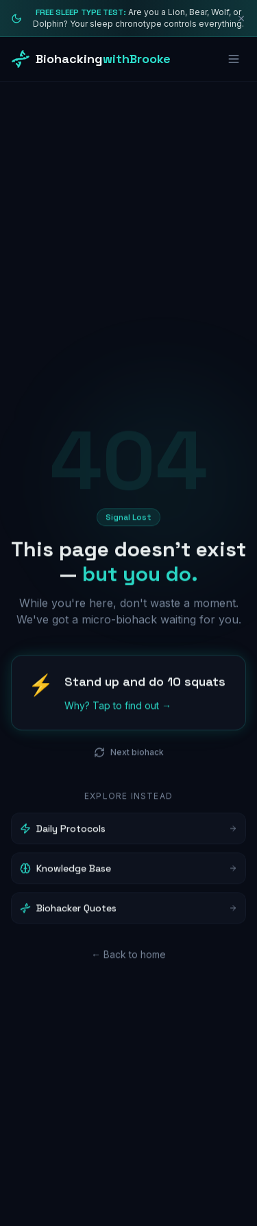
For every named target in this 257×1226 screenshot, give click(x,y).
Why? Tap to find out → (117, 708)
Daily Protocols (128, 831)
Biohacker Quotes (128, 910)
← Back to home (128, 957)
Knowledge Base (128, 871)
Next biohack (129, 754)
